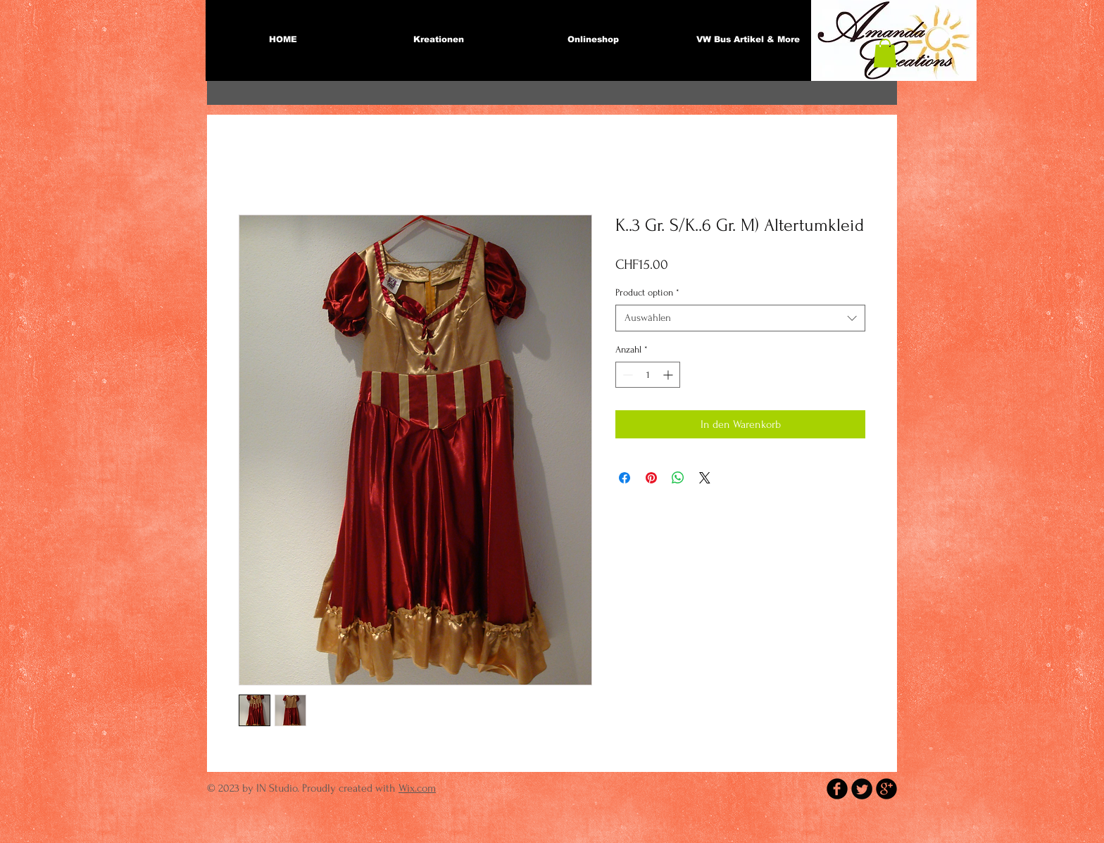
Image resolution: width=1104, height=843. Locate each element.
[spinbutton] (647, 374)
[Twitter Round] (861, 788)
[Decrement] (626, 374)
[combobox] (740, 318)
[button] (885, 53)
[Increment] (669, 374)
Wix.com (417, 788)
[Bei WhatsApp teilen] (678, 477)
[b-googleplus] (886, 788)
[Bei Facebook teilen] (624, 477)
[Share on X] (704, 477)
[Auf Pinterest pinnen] (651, 477)
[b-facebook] (837, 788)
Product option (647, 292)
